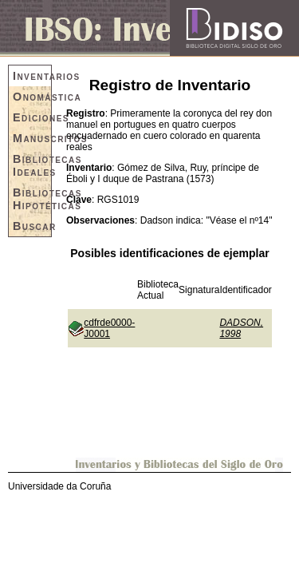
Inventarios (32, 75)
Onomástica (32, 96)
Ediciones (32, 117)
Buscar (32, 226)
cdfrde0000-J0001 (109, 328)
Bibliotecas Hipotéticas (32, 199)
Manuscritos (32, 138)
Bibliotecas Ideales (32, 165)
